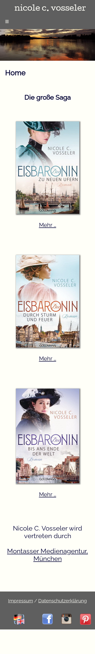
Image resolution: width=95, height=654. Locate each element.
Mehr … (47, 225)
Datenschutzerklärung (62, 600)
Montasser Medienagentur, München (47, 554)
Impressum (20, 600)
